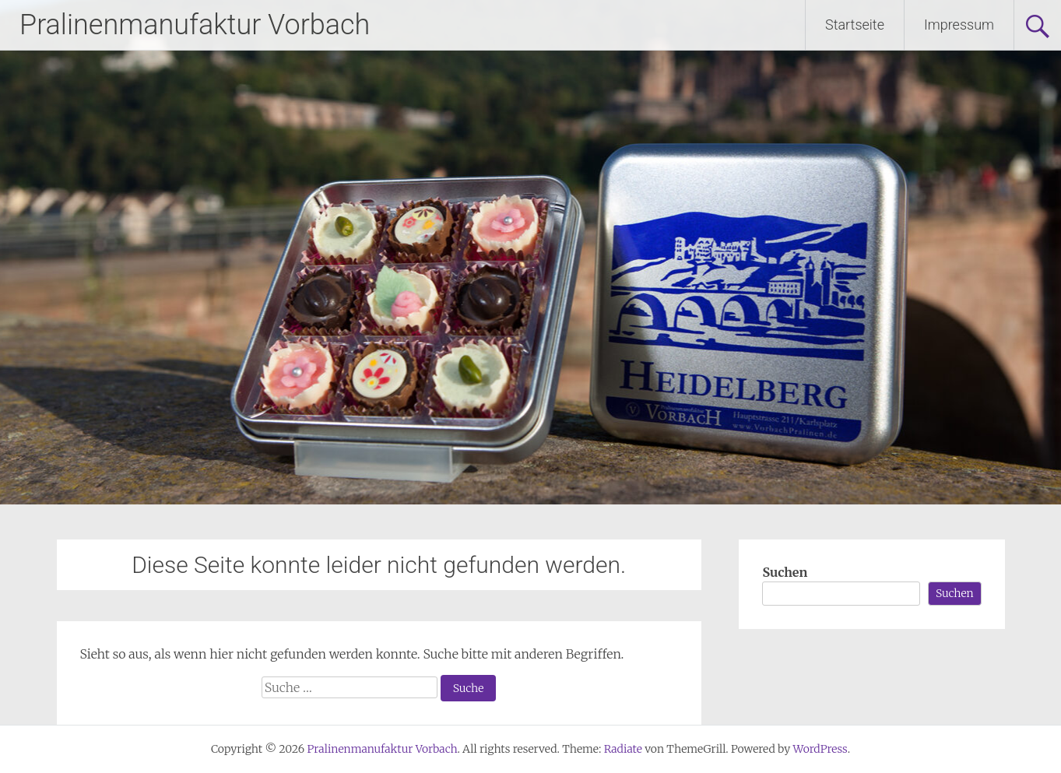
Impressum (959, 24)
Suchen (784, 572)
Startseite (854, 24)
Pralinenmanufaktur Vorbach (194, 25)
